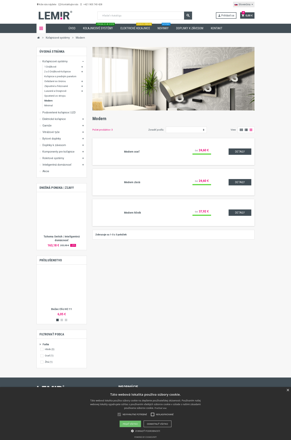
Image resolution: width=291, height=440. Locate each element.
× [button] (287, 390)
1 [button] (57, 320)
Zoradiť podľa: (156, 129)
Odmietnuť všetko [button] (157, 423)
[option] (62, 221)
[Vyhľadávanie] (144, 16)
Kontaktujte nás (68, 4)
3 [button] (66, 320)
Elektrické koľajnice (136, 27)
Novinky (163, 27)
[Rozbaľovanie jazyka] (243, 4)
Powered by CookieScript (145, 437)
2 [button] (62, 320)
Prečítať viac (161, 408)
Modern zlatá (132, 182)
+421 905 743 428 (91, 4)
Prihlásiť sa (226, 15)
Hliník (49, 349)
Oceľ (49, 355)
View (233, 129)
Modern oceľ (132, 151)
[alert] (145, 413)
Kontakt (216, 28)
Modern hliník (132, 212)
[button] (145, 431)
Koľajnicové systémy (99, 27)
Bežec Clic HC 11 (61, 309)
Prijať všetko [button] (130, 423)
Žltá (49, 362)
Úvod (72, 28)
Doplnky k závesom (189, 28)
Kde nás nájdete (46, 4)
